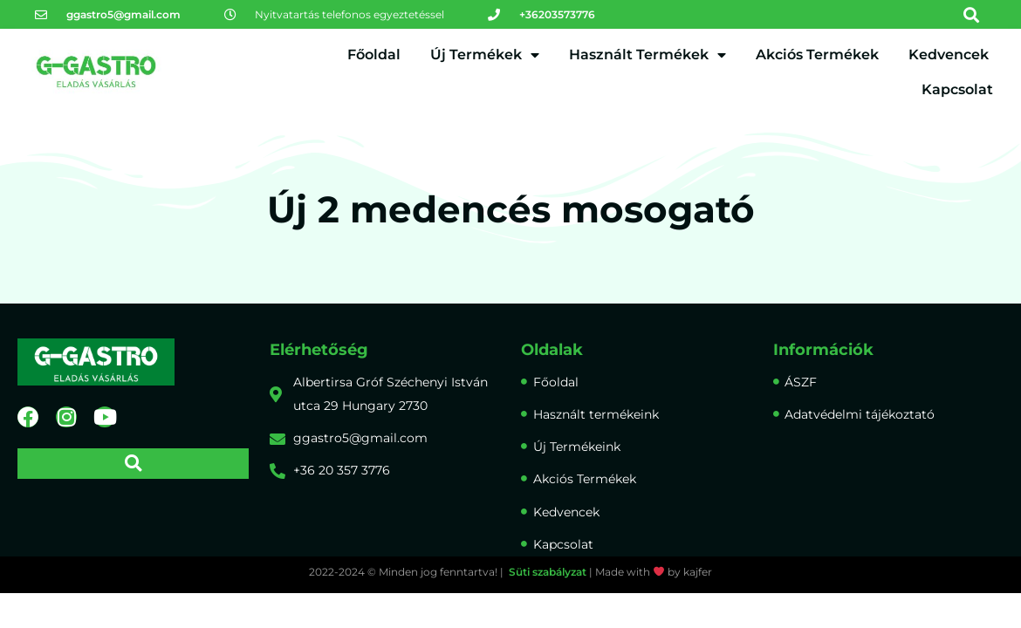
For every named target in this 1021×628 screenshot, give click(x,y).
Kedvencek (948, 54)
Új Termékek (484, 55)
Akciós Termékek (817, 54)
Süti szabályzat (547, 571)
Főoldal (374, 54)
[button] (971, 14)
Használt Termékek (647, 55)
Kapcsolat (957, 89)
